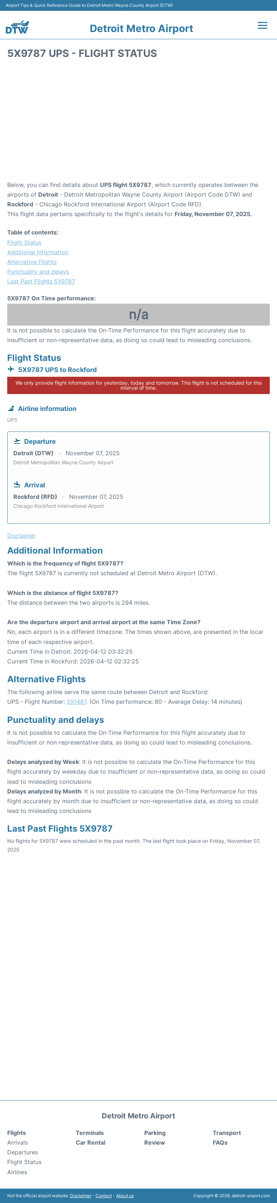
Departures (22, 1152)
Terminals (90, 1132)
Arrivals (17, 1142)
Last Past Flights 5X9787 (41, 281)
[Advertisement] (138, 122)
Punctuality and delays (38, 271)
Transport (227, 1132)
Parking (155, 1132)
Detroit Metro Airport (141, 28)
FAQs (220, 1142)
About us (125, 1195)
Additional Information (37, 252)
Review (154, 1142)
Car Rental (90, 1142)
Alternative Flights (32, 261)
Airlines (17, 1172)
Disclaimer (80, 1195)
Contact (104, 1195)
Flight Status (24, 242)
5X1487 (76, 701)
